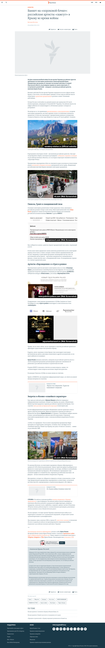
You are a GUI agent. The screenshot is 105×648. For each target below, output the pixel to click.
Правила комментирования (37, 631)
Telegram (30, 537)
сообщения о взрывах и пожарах (67, 156)
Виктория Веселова (33, 22)
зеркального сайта (68, 533)
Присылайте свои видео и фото (15, 628)
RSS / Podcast (10, 639)
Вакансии (32, 639)
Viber (42, 537)
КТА (96, 2)
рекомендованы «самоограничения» (58, 111)
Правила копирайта (35, 634)
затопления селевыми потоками (41, 165)
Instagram (36, 537)
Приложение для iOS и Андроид (15, 631)
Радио (8, 636)
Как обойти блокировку (13, 642)
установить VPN (68, 537)
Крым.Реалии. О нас (35, 628)
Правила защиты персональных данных (40, 642)
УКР (92, 2)
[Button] (52, 29)
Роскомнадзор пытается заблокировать (39, 531)
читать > (62, 542)
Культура (30, 7)
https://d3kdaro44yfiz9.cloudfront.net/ (39, 535)
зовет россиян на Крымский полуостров (45, 406)
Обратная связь (34, 636)
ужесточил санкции (63, 520)
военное (55, 499)
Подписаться (10, 634)
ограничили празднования (43, 96)
